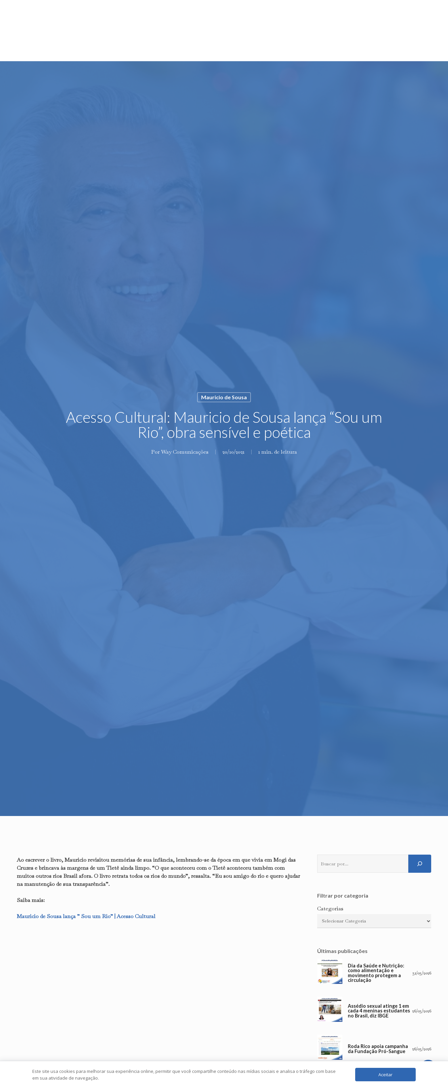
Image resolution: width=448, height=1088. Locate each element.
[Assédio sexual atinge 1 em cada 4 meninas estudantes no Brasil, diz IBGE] (329, 1011)
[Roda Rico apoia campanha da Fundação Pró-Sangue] (329, 1049)
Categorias (330, 908)
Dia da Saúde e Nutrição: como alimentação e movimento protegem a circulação (376, 973)
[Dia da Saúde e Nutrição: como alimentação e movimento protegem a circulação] (329, 973)
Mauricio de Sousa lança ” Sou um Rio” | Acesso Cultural (86, 916)
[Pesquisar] (419, 864)
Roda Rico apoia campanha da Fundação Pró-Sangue (378, 1049)
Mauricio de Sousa (224, 397)
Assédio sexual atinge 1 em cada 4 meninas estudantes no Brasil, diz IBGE (379, 1011)
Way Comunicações (185, 451)
